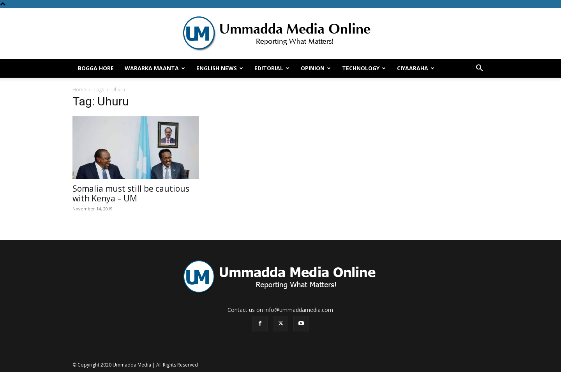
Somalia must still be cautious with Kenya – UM (130, 193)
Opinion (316, 68)
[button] (479, 69)
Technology (364, 68)
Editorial (271, 68)
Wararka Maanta (155, 68)
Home (79, 89)
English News (219, 68)
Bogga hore (96, 68)
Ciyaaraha (415, 68)
